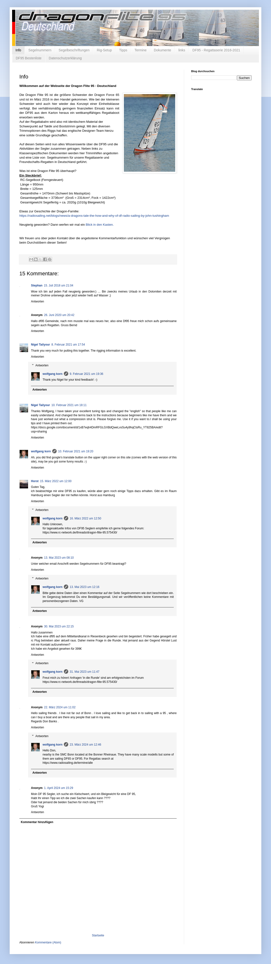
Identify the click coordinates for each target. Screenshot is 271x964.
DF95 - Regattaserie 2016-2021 (216, 50)
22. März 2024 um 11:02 (59, 707)
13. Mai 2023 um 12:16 (84, 587)
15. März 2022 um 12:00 (55, 481)
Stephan (36, 285)
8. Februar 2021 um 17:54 (68, 344)
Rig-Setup (104, 50)
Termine (141, 50)
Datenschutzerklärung (65, 58)
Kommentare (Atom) (48, 942)
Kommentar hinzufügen (37, 822)
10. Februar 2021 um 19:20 (75, 451)
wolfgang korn (52, 374)
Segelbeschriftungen (74, 50)
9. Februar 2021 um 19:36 (86, 374)
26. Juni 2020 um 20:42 (59, 315)
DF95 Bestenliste (29, 58)
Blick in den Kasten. (100, 224)
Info (18, 50)
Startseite (98, 935)
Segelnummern (39, 50)
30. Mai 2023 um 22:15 (59, 626)
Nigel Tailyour (40, 344)
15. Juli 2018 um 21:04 (58, 285)
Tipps (123, 50)
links (181, 50)
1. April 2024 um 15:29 (58, 788)
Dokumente (162, 50)
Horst (34, 481)
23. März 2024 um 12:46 (85, 744)
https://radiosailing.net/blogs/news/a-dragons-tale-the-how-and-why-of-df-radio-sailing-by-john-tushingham (94, 215)
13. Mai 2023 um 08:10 (59, 557)
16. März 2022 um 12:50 (85, 518)
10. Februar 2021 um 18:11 (68, 405)
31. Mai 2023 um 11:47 (84, 671)
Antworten (37, 301)
